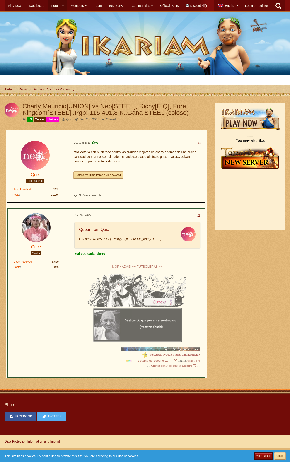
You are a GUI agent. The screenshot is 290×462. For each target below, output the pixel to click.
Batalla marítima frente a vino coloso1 (98, 175)
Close (279, 455)
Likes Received (21, 189)
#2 (198, 215)
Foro (197, 360)
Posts (15, 194)
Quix (69, 119)
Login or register (256, 5)
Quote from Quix (94, 229)
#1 (199, 142)
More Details (263, 455)
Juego (189, 360)
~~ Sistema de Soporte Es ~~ (153, 360)
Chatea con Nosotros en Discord (171, 365)
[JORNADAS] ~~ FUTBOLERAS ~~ (137, 266)
